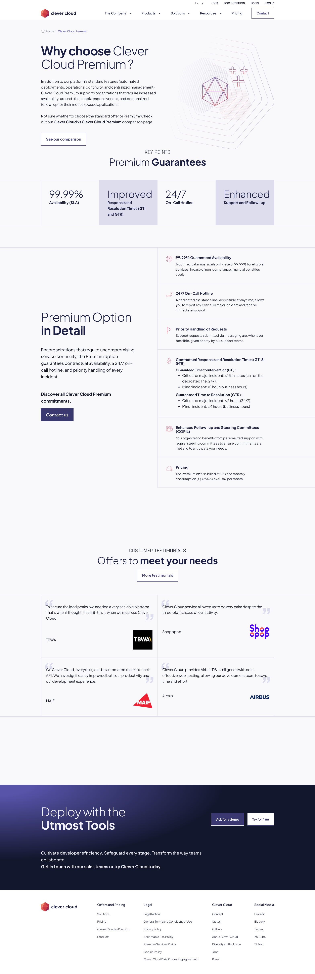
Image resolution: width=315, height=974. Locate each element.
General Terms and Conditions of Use (168, 921)
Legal (148, 905)
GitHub (217, 929)
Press (216, 959)
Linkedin (259, 914)
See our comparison (63, 139)
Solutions (181, 13)
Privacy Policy (152, 929)
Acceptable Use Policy (158, 936)
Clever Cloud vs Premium (113, 929)
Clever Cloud (222, 905)
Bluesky (259, 921)
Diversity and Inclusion (226, 944)
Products (151, 13)
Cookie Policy (153, 952)
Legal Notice (152, 914)
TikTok (258, 944)
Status (216, 921)
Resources (211, 13)
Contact (263, 13)
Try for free (260, 819)
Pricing (237, 13)
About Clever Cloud (225, 936)
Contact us (57, 414)
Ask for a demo (227, 819)
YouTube (260, 936)
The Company (118, 13)
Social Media (264, 905)
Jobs (215, 952)
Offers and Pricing (111, 905)
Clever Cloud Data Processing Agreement (171, 959)
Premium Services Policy (160, 944)
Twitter (258, 929)
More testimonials (157, 575)
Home (50, 31)
